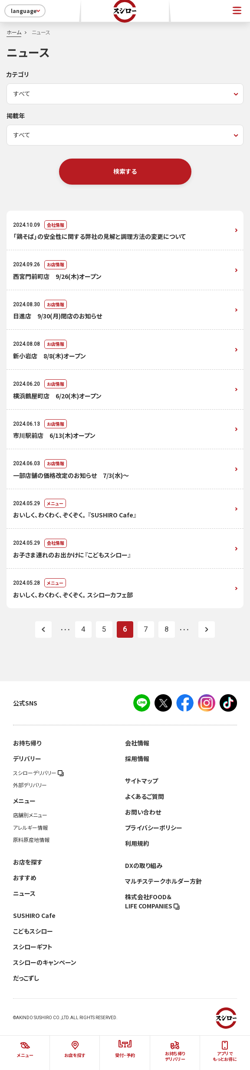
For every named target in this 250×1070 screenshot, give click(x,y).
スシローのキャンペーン (44, 962)
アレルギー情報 (30, 827)
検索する (125, 171)
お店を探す (28, 862)
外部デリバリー (30, 785)
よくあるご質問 (144, 796)
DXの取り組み (143, 865)
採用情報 (137, 758)
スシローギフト (33, 946)
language (26, 11)
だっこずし (26, 978)
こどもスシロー (33, 931)
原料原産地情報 (31, 840)
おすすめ (24, 877)
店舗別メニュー (30, 815)
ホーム (14, 32)
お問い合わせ (143, 812)
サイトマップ (141, 780)
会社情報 (137, 743)
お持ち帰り (27, 743)
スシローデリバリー (38, 773)
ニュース (24, 893)
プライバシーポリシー (153, 827)
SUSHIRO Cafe (34, 915)
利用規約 (137, 843)
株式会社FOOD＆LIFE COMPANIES (152, 901)
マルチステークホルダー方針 (163, 881)
